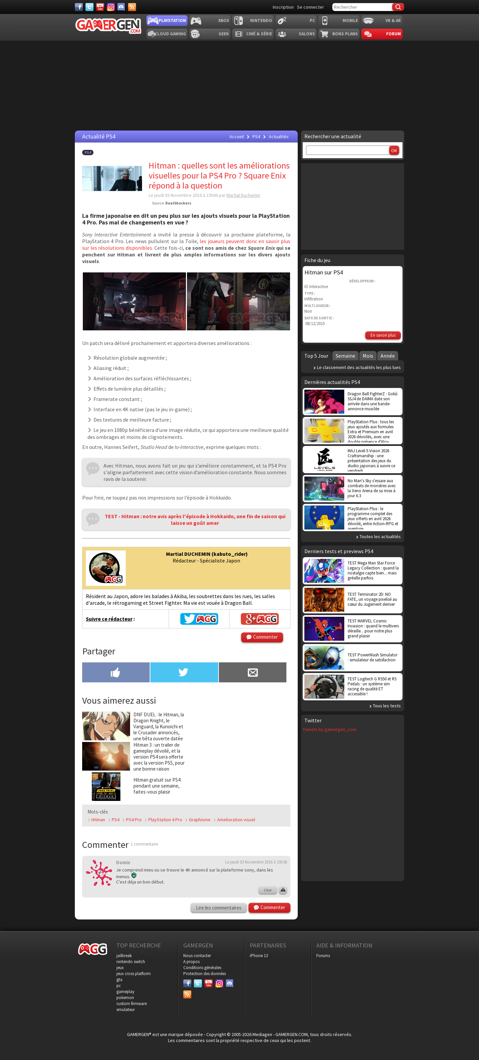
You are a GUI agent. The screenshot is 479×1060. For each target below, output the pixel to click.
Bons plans (345, 34)
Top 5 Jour (316, 355)
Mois (368, 355)
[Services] (132, 7)
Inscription (283, 7)
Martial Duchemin (243, 195)
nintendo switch (130, 961)
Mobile (350, 20)
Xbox (223, 20)
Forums (323, 955)
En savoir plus (383, 335)
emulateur (125, 1009)
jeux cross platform (133, 973)
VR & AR (393, 20)
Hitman (98, 820)
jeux (120, 967)
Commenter (265, 637)
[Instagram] (111, 7)
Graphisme (200, 820)
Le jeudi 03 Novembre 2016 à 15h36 (256, 862)
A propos (191, 961)
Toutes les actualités (380, 536)
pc (118, 985)
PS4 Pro (134, 820)
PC (312, 20)
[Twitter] (89, 7)
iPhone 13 (259, 955)
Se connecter (310, 7)
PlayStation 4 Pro (165, 820)
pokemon (125, 997)
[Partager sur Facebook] (116, 673)
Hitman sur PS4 (323, 272)
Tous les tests (387, 706)
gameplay (125, 991)
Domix (123, 862)
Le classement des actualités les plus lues (359, 367)
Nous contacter (197, 955)
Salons (307, 34)
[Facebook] (79, 7)
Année (388, 355)
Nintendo (261, 20)
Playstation (172, 20)
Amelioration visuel (236, 820)
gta (119, 979)
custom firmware (131, 1003)
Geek (224, 34)
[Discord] (121, 7)
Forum (393, 34)
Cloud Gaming (170, 34)
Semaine (345, 355)
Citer (268, 889)
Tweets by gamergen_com (329, 729)
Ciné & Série (259, 34)
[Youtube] (100, 7)
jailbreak (124, 955)
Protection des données (204, 973)
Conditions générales (202, 967)
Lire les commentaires (218, 907)
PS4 (87, 152)
